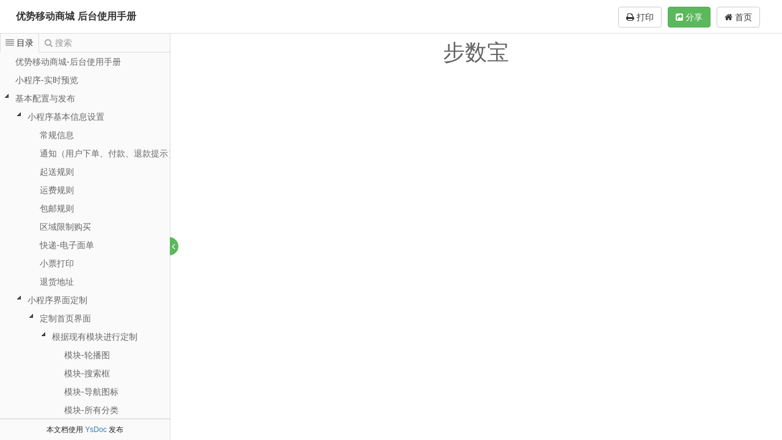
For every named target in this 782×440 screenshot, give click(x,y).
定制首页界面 (65, 318)
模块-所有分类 (91, 410)
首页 (738, 17)
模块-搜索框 (87, 373)
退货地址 (57, 282)
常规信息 (57, 135)
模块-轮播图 (87, 355)
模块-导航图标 (91, 392)
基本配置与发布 (45, 98)
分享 (689, 17)
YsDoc (95, 429)
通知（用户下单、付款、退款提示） (108, 153)
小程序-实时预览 (46, 80)
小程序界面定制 (57, 300)
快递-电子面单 (67, 245)
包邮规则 (57, 208)
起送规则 (57, 172)
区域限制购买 (65, 227)
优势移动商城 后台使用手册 (76, 16)
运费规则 (57, 190)
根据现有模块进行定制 (94, 337)
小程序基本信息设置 (65, 117)
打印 (640, 17)
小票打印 (57, 263)
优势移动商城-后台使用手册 (68, 62)
